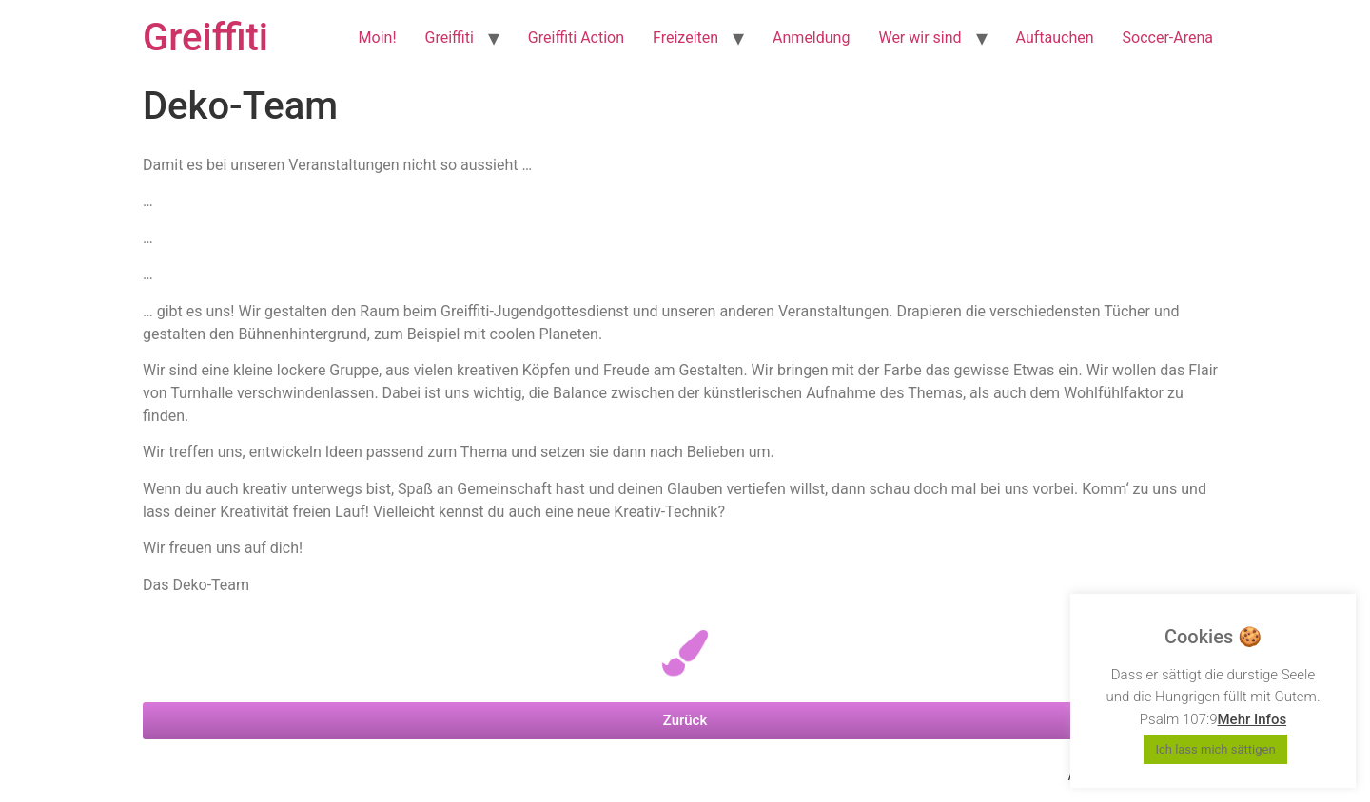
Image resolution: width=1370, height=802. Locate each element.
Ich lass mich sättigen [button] (1215, 749)
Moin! (378, 38)
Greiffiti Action (576, 38)
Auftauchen (1055, 38)
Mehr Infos (1251, 719)
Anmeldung (811, 38)
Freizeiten (685, 38)
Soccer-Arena (1168, 38)
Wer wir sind (919, 38)
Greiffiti (205, 37)
